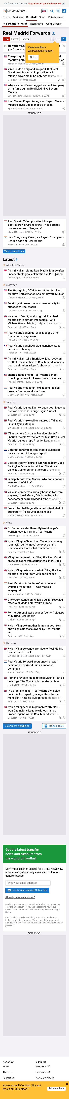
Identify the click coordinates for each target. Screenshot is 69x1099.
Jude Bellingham (54, 23)
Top (6, 39)
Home (6, 1066)
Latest (14, 39)
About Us (7, 1072)
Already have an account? (20, 897)
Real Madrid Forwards (15, 23)
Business (18, 17)
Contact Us (8, 1078)
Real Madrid (36, 23)
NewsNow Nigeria (45, 1078)
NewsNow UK (43, 1066)
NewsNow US (43, 1072)
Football (31, 17)
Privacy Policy (44, 909)
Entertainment (56, 17)
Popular (25, 39)
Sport (42, 17)
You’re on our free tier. (32, 3)
